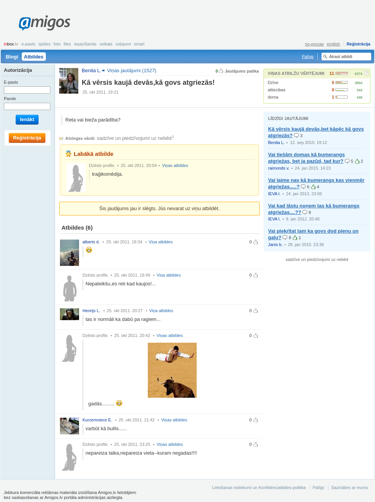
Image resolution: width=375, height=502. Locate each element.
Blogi (12, 57)
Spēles (44, 44)
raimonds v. (278, 168)
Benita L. (276, 142)
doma (273, 97)
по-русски (314, 44)
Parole (10, 98)
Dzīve (273, 82)
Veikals (106, 44)
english (333, 44)
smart (139, 44)
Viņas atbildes (175, 165)
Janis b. (275, 244)
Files (67, 44)
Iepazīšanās (85, 44)
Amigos (44, 23)
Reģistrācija (358, 44)
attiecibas (276, 89)
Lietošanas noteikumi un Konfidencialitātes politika (258, 487)
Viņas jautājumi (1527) (131, 70)
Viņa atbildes (161, 242)
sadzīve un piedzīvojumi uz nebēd (134, 138)
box (11, 44)
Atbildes (34, 57)
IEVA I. (274, 193)
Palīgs (308, 56)
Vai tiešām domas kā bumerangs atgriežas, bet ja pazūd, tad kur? (306, 158)
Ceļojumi (123, 44)
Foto (56, 44)
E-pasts (28, 44)
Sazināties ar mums (349, 487)
